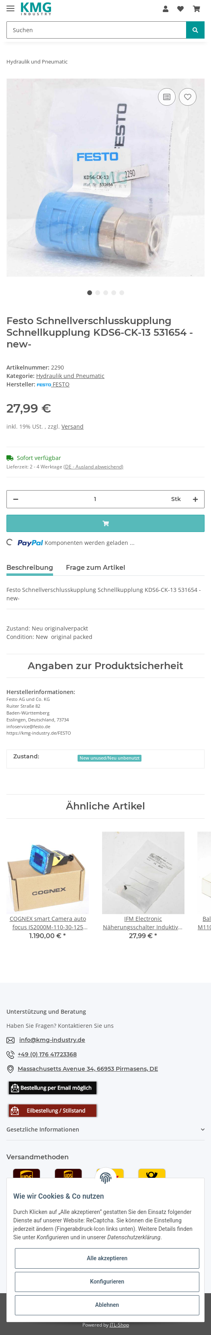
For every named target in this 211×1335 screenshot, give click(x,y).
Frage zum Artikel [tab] (95, 567)
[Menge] (95, 499)
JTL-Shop (119, 1324)
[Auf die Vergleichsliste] (167, 97)
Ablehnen (107, 1305)
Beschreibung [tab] (29, 567)
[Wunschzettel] (180, 9)
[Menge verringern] (16, 499)
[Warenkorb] (196, 9)
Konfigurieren (107, 1281)
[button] (165, 9)
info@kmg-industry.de (52, 1039)
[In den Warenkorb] (105, 523)
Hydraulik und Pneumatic (70, 376)
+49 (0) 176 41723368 (47, 1054)
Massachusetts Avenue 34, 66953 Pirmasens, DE (88, 1068)
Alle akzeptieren (107, 1258)
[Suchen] (96, 30)
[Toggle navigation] (10, 5)
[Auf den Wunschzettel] (188, 97)
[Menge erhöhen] (195, 499)
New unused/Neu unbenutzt (109, 758)
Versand (72, 426)
